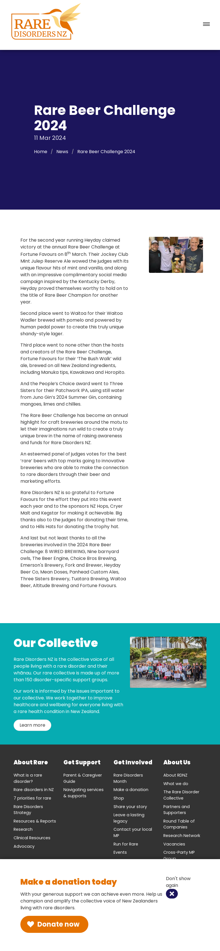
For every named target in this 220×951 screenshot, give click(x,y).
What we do (175, 783)
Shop (119, 798)
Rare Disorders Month (128, 778)
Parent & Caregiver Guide (82, 778)
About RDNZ (175, 775)
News (62, 151)
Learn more (32, 725)
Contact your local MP (133, 832)
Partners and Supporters (176, 810)
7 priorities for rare (32, 798)
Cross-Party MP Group (179, 855)
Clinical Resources (32, 838)
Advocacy (24, 846)
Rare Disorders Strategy (28, 810)
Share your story (130, 806)
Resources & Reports (35, 821)
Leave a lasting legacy (129, 818)
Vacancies (174, 844)
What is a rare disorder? (28, 778)
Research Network (181, 835)
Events (120, 852)
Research (23, 829)
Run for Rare (126, 844)
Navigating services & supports (83, 793)
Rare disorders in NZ (34, 789)
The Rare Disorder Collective (181, 795)
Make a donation (131, 789)
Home (40, 151)
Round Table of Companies (179, 824)
